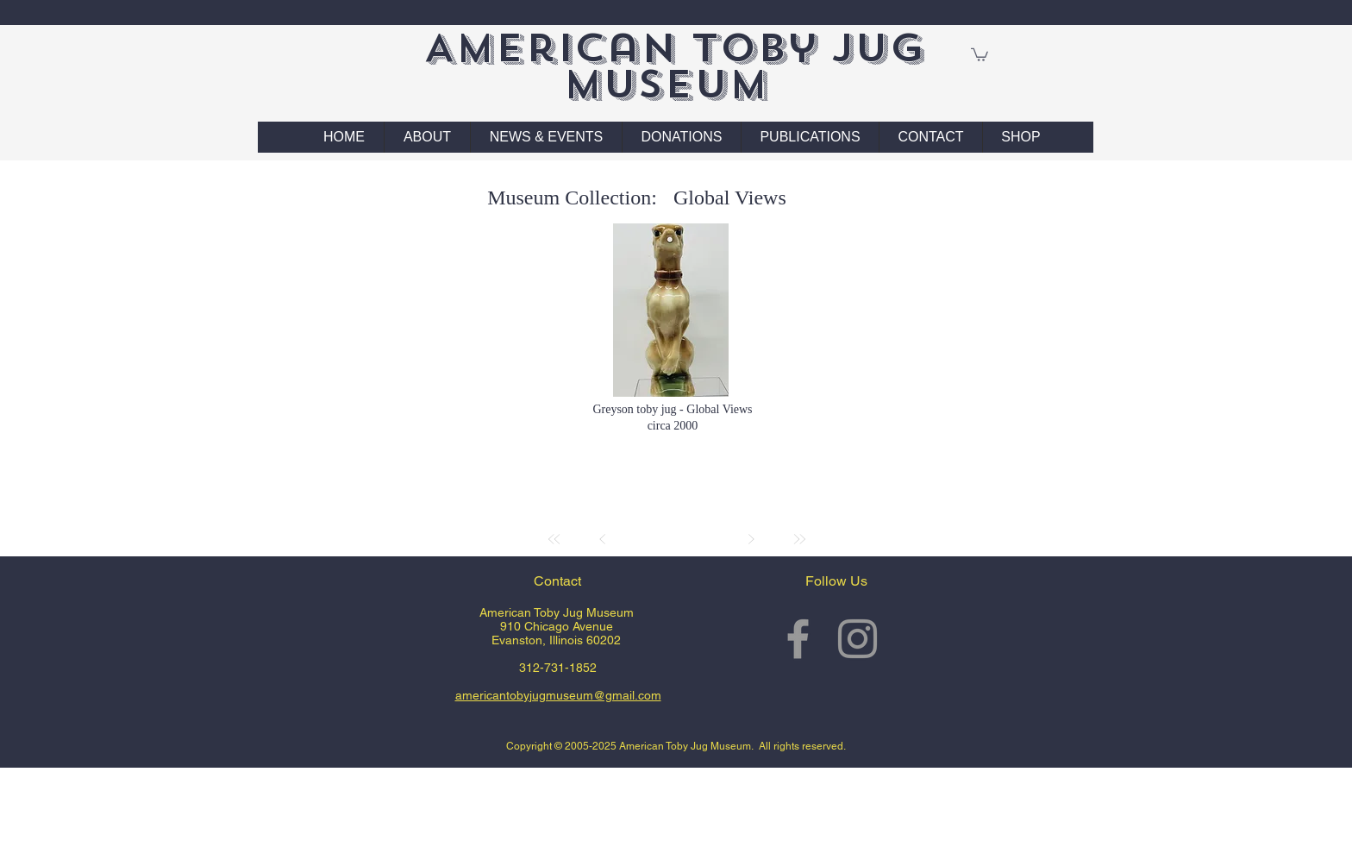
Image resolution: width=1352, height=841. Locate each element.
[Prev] (602, 539)
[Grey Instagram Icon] (857, 638)
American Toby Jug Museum (673, 66)
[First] (554, 539)
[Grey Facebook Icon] (798, 638)
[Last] (799, 539)
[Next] (751, 539)
